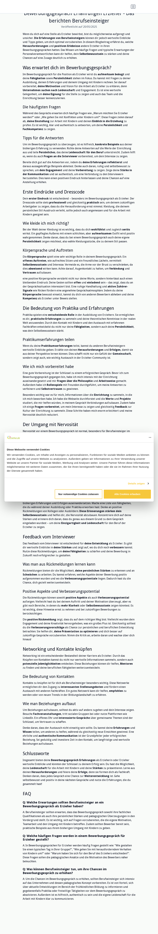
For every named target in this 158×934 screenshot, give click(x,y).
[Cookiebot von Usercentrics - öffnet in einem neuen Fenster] (136, 437)
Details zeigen (136, 483)
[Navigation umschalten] (133, 6)
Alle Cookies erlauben (127, 494)
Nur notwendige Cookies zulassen (78, 494)
